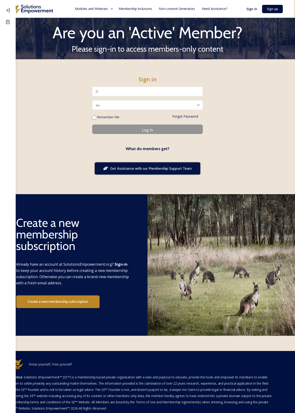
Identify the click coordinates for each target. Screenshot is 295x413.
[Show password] (206, 105)
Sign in (254, 9)
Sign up (275, 9)
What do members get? (155, 148)
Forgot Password (193, 116)
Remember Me (113, 117)
